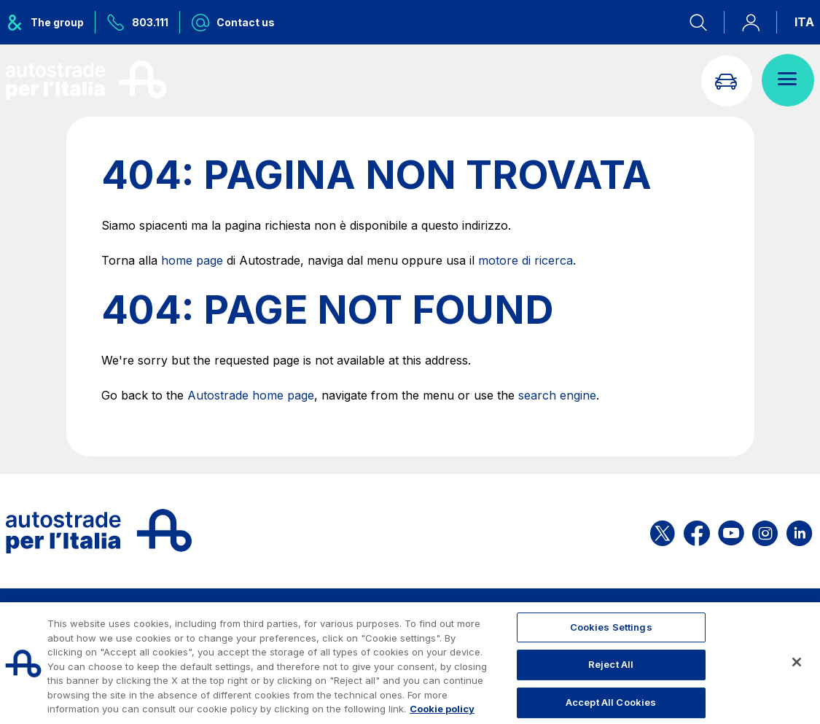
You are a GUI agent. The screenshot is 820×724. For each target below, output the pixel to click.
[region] (410, 663)
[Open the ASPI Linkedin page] (799, 531)
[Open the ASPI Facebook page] (697, 531)
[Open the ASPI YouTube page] (731, 531)
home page (192, 260)
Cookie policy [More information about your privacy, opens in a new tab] (442, 709)
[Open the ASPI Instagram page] (765, 531)
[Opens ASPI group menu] (50, 22)
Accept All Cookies (611, 702)
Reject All (610, 664)
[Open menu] (788, 80)
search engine (557, 395)
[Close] (797, 662)
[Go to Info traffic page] (726, 80)
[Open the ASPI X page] (662, 531)
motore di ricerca (525, 260)
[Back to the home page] (86, 80)
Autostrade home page (250, 395)
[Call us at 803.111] (137, 22)
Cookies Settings (611, 627)
